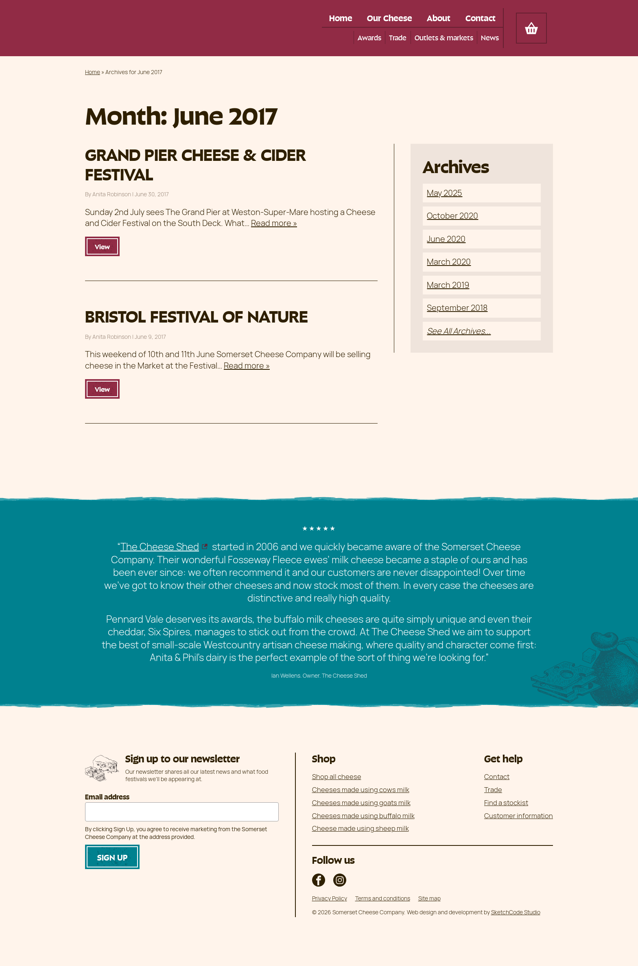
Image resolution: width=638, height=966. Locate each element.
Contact (480, 17)
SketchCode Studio (515, 912)
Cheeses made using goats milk (361, 802)
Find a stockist (506, 802)
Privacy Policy (329, 898)
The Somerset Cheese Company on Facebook (318, 880)
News (490, 37)
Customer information (518, 815)
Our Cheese (386, 17)
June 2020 (446, 238)
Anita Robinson (111, 194)
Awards (368, 37)
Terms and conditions (382, 898)
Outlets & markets (443, 37)
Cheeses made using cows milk (360, 789)
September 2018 (457, 308)
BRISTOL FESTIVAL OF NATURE (196, 315)
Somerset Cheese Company (144, 28)
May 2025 (444, 192)
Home (335, 17)
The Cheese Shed (159, 546)
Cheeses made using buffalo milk (363, 815)
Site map (429, 898)
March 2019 (448, 284)
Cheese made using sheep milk (360, 828)
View (102, 246)
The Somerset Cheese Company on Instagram (339, 880)
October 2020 (452, 216)
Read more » (274, 222)
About (436, 17)
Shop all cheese (336, 776)
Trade (397, 37)
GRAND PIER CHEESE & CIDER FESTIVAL (195, 162)
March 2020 (449, 262)
